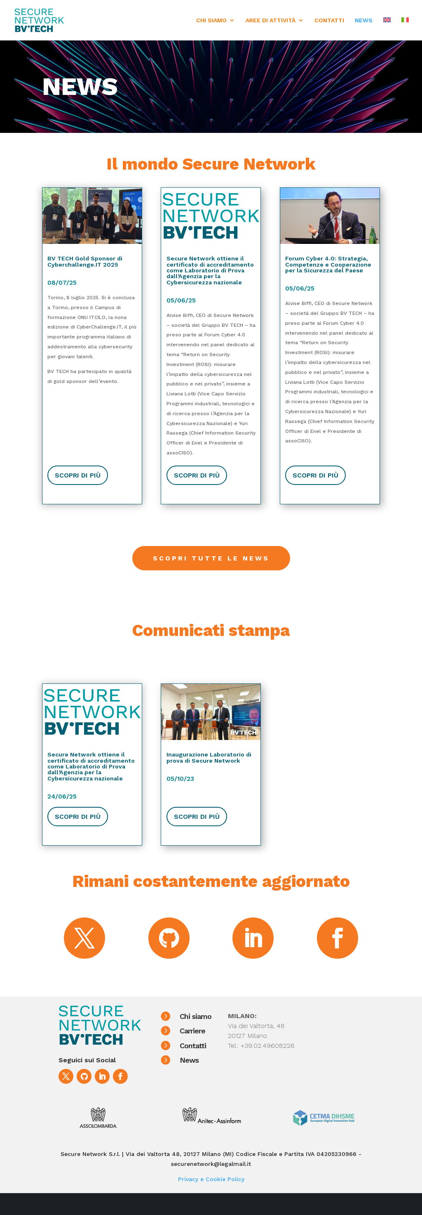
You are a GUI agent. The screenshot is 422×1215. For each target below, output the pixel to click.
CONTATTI (329, 20)
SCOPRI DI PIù (78, 475)
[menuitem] (387, 28)
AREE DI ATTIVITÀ (270, 20)
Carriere (203, 1030)
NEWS (364, 20)
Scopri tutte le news (211, 558)
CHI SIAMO (211, 20)
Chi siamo (206, 1016)
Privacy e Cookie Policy (211, 1179)
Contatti (203, 1045)
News (199, 1060)
